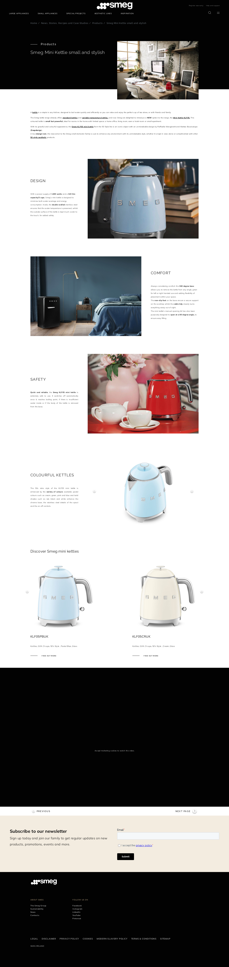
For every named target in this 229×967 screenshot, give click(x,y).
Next (192, 491)
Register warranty (196, 5)
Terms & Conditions (144, 938)
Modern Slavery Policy (112, 938)
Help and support (213, 5)
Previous (94, 491)
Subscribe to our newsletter (38, 831)
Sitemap (165, 938)
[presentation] (57, 690)
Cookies (88, 938)
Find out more (48, 656)
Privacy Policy (69, 938)
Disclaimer (49, 938)
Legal (34, 938)
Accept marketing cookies (106, 750)
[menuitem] (20, 13)
